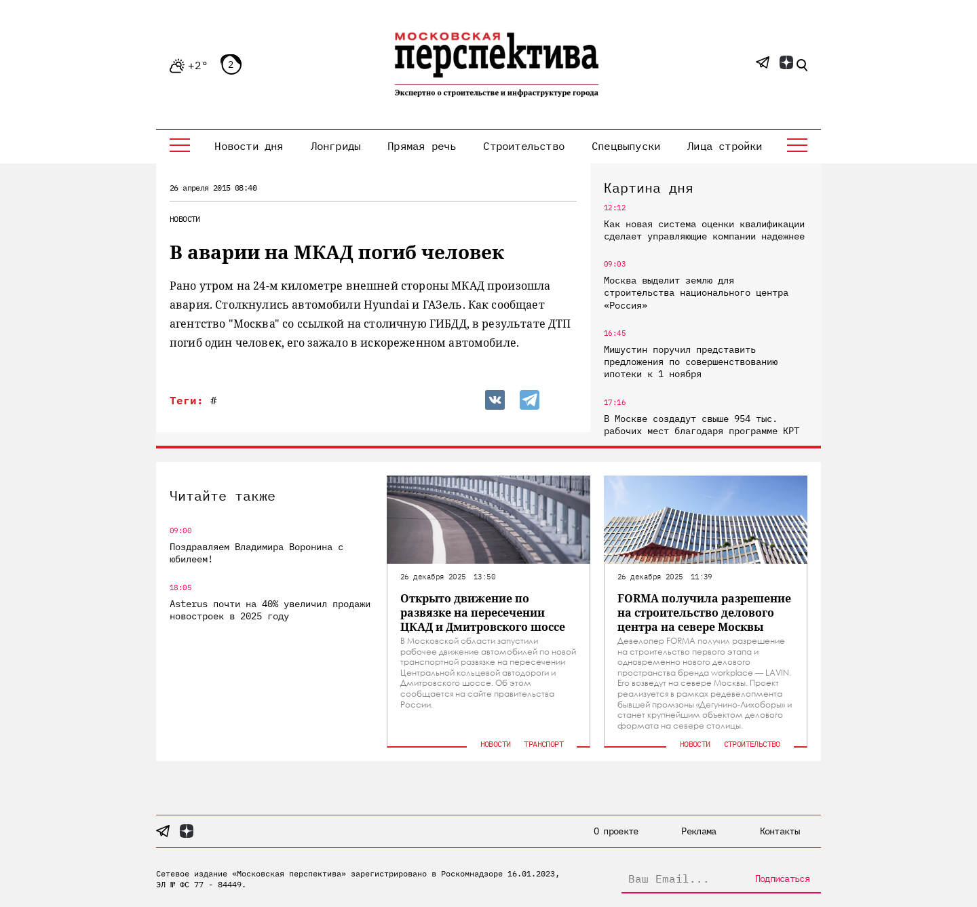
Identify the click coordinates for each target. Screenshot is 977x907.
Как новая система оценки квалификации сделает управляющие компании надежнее (704, 230)
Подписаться (782, 878)
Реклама (698, 831)
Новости (185, 219)
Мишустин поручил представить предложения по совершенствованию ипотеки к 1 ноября (691, 361)
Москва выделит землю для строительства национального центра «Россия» (696, 292)
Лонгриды (336, 146)
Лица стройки (724, 146)
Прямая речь (421, 146)
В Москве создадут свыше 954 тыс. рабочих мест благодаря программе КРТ (701, 424)
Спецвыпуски (626, 146)
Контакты (779, 831)
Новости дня (248, 146)
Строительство (523, 146)
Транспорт (543, 744)
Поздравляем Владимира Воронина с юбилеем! (256, 553)
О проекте (616, 831)
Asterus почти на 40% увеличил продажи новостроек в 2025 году (270, 610)
